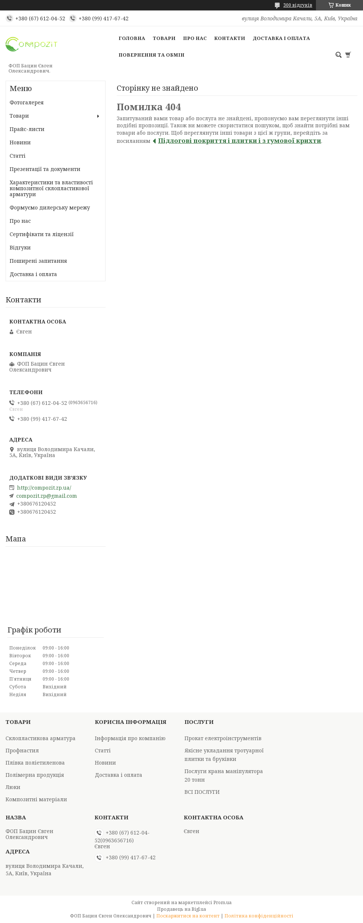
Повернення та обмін (151, 54)
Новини (20, 142)
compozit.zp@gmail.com (46, 496)
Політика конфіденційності (258, 916)
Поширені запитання (38, 260)
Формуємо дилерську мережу (50, 207)
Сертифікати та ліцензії (42, 234)
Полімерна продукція (35, 774)
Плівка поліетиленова (35, 762)
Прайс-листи (27, 128)
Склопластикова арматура (41, 738)
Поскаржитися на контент (188, 916)
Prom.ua (222, 902)
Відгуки (20, 247)
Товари (164, 38)
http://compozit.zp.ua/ (44, 488)
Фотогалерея (27, 102)
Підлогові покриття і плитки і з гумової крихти (239, 140)
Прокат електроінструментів (223, 738)
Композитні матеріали (36, 799)
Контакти (229, 38)
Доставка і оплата (281, 38)
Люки (13, 787)
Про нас (195, 38)
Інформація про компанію (130, 738)
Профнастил (22, 750)
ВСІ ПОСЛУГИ (202, 791)
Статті (18, 155)
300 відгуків (297, 5)
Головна (132, 38)
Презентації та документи (45, 168)
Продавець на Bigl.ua (181, 909)
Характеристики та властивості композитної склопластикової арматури (51, 188)
